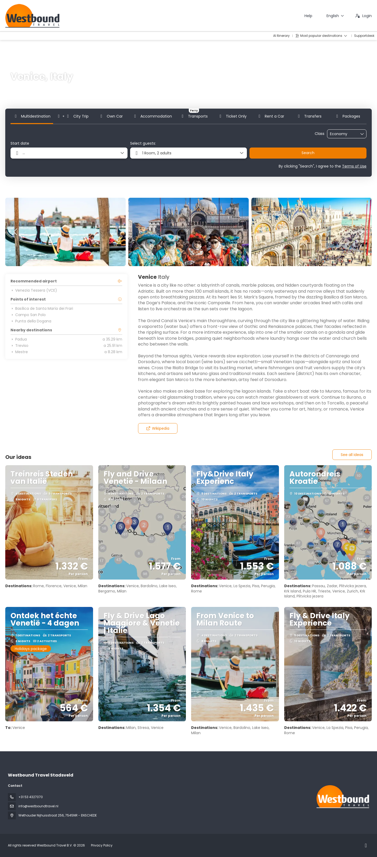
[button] (16, 232)
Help (308, 15)
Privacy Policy (102, 845)
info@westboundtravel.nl (38, 806)
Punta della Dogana (31, 321)
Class (319, 133)
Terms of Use (354, 166)
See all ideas (352, 454)
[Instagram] (366, 845)
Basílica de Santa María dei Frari (42, 308)
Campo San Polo (28, 315)
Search (308, 152)
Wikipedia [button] (157, 428)
